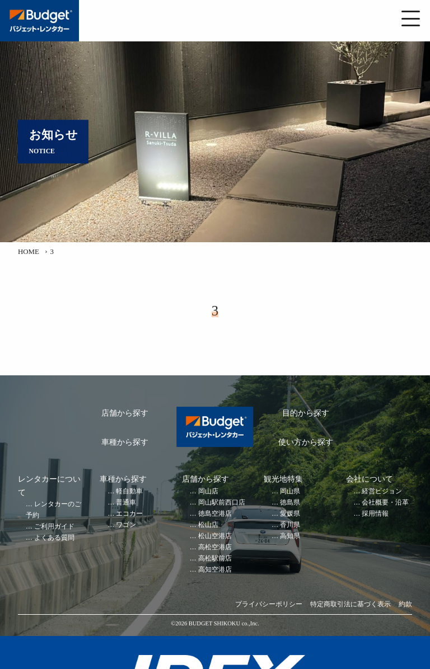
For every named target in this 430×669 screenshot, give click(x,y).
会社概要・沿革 (385, 502)
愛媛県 (290, 513)
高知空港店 (215, 569)
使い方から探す (305, 442)
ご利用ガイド (54, 526)
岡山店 (208, 491)
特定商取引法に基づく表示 (350, 604)
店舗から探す (124, 413)
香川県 (290, 525)
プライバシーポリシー (268, 604)
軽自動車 (129, 491)
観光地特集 (283, 479)
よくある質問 (54, 537)
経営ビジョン (382, 491)
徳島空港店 (215, 513)
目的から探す (305, 413)
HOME (28, 252)
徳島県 (290, 502)
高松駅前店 (215, 558)
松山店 (208, 525)
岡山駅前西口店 (221, 502)
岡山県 (290, 491)
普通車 (126, 502)
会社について (369, 479)
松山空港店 (215, 536)
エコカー (129, 513)
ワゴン (126, 525)
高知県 (290, 536)
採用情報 (375, 513)
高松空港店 (215, 547)
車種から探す (124, 442)
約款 (405, 604)
